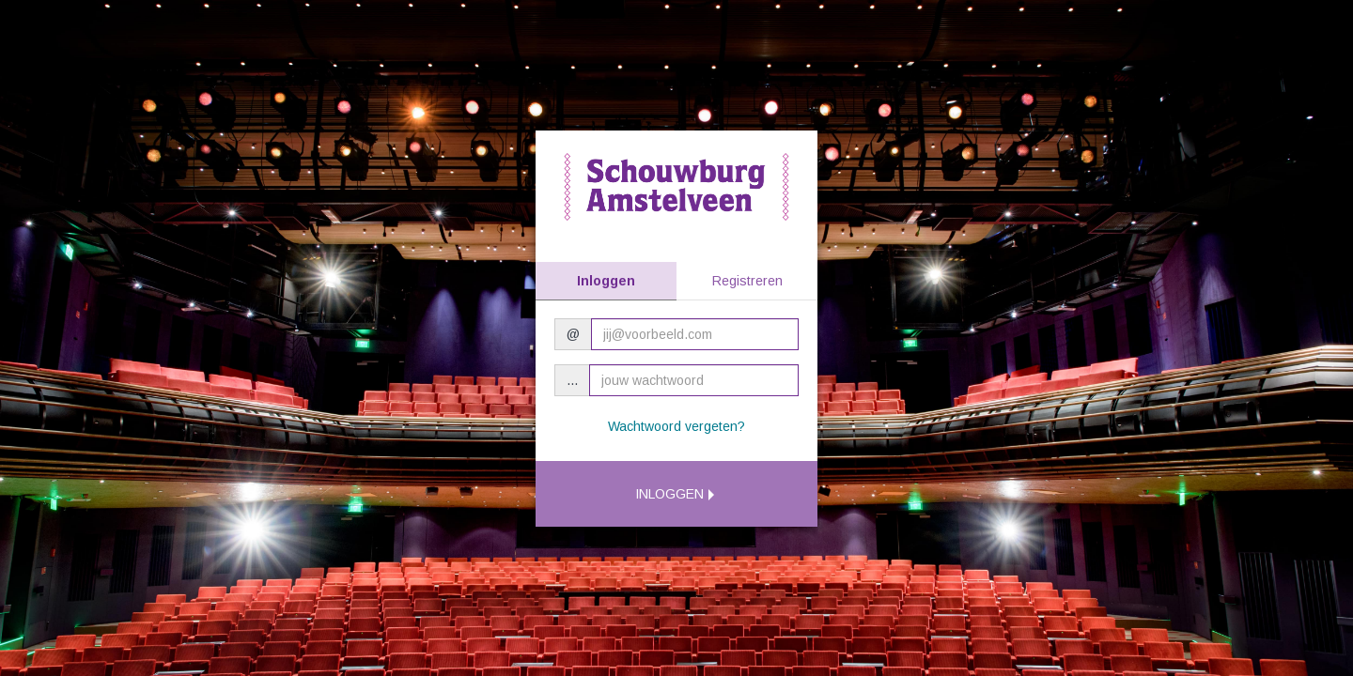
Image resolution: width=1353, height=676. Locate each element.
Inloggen (606, 280)
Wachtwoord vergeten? (676, 426)
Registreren (747, 280)
